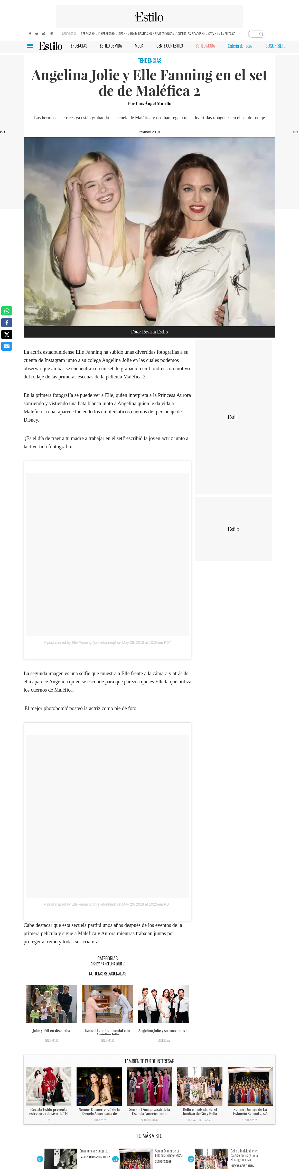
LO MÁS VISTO (150, 1136)
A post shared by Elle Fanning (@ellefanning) (80, 642)
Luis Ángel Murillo (153, 103)
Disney (95, 963)
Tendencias (52, 1040)
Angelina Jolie (113, 963)
